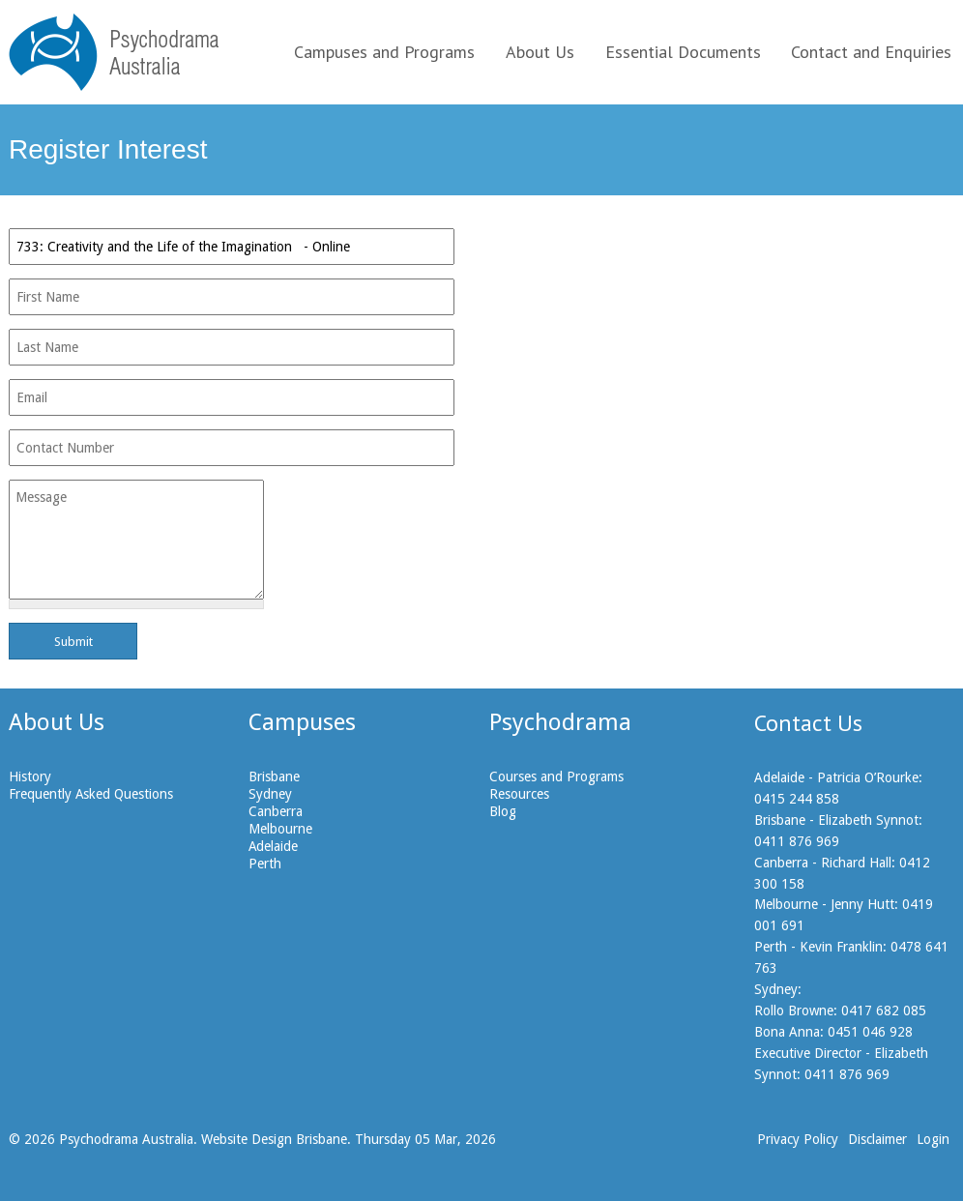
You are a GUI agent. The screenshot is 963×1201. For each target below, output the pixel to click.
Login (933, 1139)
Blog (502, 811)
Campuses (302, 722)
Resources (519, 794)
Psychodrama (560, 722)
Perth (264, 863)
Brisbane (274, 776)
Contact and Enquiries (871, 52)
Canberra (275, 811)
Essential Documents (683, 52)
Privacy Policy (797, 1139)
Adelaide (273, 846)
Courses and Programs (556, 776)
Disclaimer (877, 1139)
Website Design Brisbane (274, 1139)
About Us (540, 52)
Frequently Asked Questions (91, 794)
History (30, 776)
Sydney (270, 794)
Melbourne (280, 828)
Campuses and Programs (384, 52)
